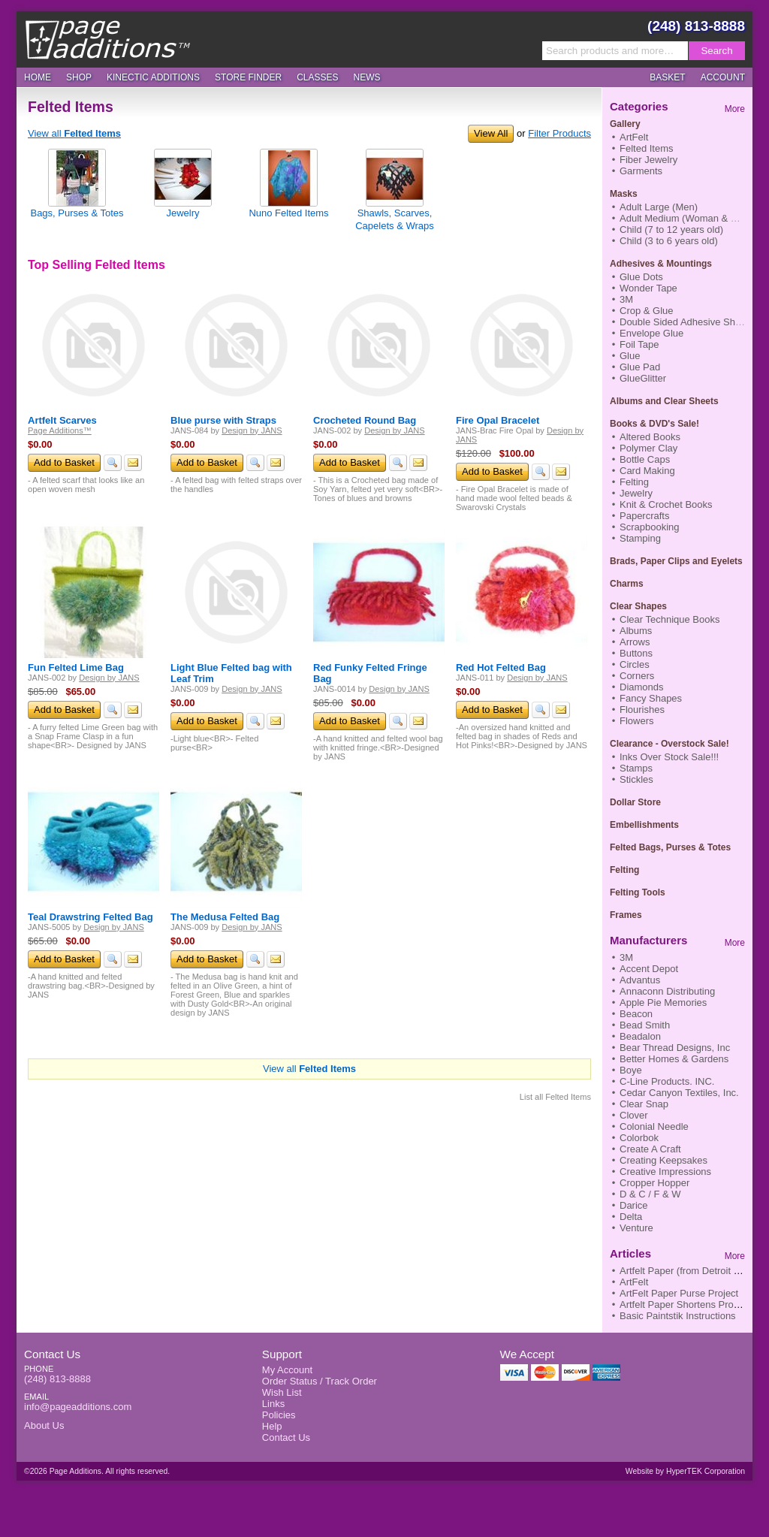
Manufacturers (648, 940)
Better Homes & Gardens (674, 1058)
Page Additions (107, 39)
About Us (44, 1425)
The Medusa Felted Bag (224, 917)
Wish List (282, 1392)
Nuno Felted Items (288, 213)
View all (74, 133)
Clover (634, 1115)
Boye (631, 1070)
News (367, 77)
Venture (636, 1228)
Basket (667, 77)
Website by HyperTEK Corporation (685, 1471)
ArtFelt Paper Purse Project (679, 1293)
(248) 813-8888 (696, 26)
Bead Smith (645, 1025)
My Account (287, 1369)
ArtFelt (634, 1282)
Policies (279, 1415)
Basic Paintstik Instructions (678, 1315)
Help (272, 1426)
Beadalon (640, 1036)
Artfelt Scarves (62, 420)
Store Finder (248, 77)
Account (723, 77)
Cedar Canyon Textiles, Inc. (679, 1092)
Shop (79, 77)
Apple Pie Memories (663, 1002)
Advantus (640, 980)
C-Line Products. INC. (667, 1081)
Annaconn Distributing (667, 991)
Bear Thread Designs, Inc (675, 1047)
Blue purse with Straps (223, 420)
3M (626, 957)
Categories (639, 106)
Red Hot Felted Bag (501, 667)
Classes (317, 77)
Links (273, 1403)
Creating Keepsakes (663, 1160)
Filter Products (559, 133)
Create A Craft (650, 1149)
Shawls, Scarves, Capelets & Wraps (394, 219)
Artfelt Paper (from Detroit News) (690, 1270)
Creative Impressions (665, 1171)
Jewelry (182, 213)
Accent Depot (649, 968)
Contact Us (52, 1354)
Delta (631, 1216)
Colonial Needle (654, 1126)
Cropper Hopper (654, 1182)
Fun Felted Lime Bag (76, 667)
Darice (634, 1205)
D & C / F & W (650, 1194)
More (735, 109)
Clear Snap (644, 1104)
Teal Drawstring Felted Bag (90, 917)
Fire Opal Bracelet (497, 420)
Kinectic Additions (153, 77)
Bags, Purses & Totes (76, 213)
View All (491, 133)
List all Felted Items (555, 1096)
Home (37, 77)
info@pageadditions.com (77, 1406)
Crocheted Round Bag (364, 420)
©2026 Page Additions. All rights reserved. (97, 1471)
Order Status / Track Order (319, 1381)
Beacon (636, 1013)
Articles (630, 1253)
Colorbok (639, 1137)
